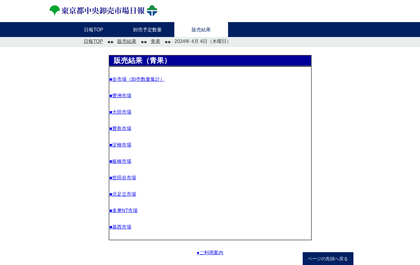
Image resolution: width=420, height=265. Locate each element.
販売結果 (126, 41)
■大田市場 (121, 112)
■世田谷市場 (123, 177)
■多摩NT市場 (124, 210)
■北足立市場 (123, 194)
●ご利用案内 (210, 252)
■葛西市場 (121, 226)
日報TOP (93, 41)
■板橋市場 (121, 161)
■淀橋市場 (121, 144)
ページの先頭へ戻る (328, 258)
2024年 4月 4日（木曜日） (203, 41)
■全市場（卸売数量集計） (137, 79)
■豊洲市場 (121, 95)
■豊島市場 (121, 128)
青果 (155, 41)
